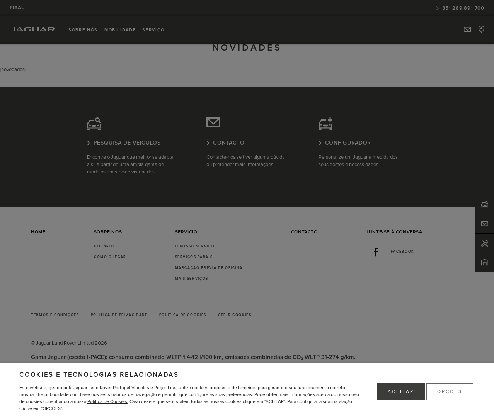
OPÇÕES (449, 391)
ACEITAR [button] (401, 391)
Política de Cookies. (107, 402)
